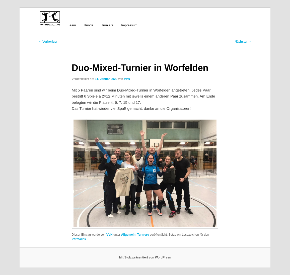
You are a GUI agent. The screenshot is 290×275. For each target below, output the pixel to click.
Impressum (129, 25)
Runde (88, 25)
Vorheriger (48, 41)
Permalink (79, 239)
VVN (127, 79)
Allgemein (128, 234)
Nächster (243, 41)
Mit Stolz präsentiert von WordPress (145, 257)
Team (72, 25)
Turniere (107, 25)
